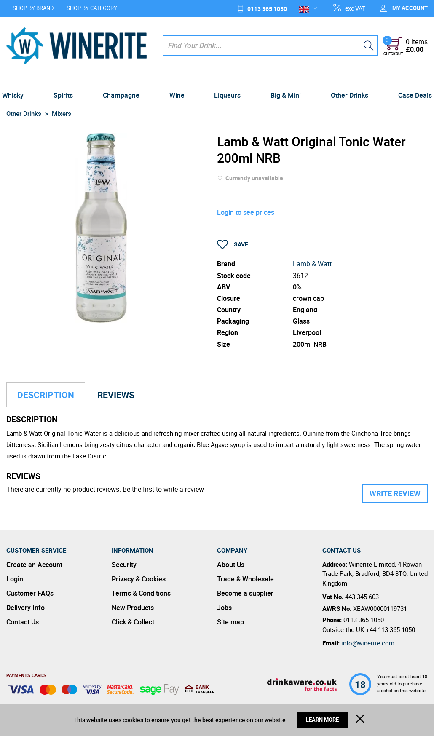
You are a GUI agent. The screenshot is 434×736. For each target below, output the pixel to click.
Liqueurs (226, 81)
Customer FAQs (30, 593)
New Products (133, 607)
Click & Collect (133, 621)
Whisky (19, 81)
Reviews (115, 395)
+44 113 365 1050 (390, 629)
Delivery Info (25, 607)
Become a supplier (245, 593)
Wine (177, 81)
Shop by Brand (33, 8)
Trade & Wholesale (245, 578)
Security (124, 564)
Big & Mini (283, 81)
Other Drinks (345, 81)
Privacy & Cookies (139, 578)
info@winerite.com (367, 643)
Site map (230, 621)
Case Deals (409, 81)
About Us (230, 564)
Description (45, 395)
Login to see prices (245, 212)
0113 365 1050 (267, 9)
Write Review (395, 493)
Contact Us (22, 621)
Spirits (68, 81)
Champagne (123, 81)
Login (14, 578)
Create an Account (34, 564)
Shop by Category (92, 8)
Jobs (224, 607)
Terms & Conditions (141, 593)
